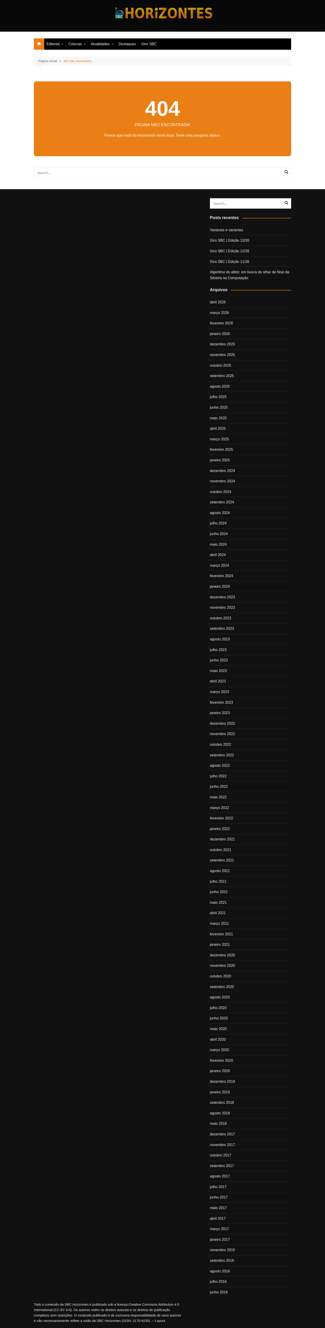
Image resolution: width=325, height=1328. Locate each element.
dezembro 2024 (222, 471)
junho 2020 (219, 1018)
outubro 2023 (220, 618)
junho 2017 (219, 1197)
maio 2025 (218, 418)
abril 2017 (218, 1218)
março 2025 (219, 439)
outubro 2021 (220, 850)
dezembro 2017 (222, 1134)
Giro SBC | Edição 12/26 (229, 251)
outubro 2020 (220, 976)
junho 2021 (219, 892)
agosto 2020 (220, 997)
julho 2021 (218, 881)
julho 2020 (218, 1008)
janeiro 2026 (220, 334)
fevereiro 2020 (221, 1060)
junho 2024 (219, 534)
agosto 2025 (220, 386)
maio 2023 (218, 671)
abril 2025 (218, 428)
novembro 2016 (222, 1250)
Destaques (127, 44)
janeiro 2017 (220, 1239)
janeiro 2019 (220, 1092)
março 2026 (219, 313)
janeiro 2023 (220, 713)
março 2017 (219, 1229)
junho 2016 (219, 1292)
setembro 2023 (222, 628)
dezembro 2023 (222, 597)
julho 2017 (218, 1187)
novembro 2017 (222, 1145)
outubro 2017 (220, 1155)
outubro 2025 (220, 365)
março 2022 (219, 808)
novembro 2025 (222, 355)
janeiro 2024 (220, 586)
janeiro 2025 (220, 460)
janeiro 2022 (220, 829)
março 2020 (219, 1050)
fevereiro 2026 (221, 323)
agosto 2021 (220, 871)
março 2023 (219, 692)
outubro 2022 (220, 744)
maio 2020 (218, 1029)
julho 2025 (218, 397)
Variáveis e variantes (226, 230)
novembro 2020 (222, 965)
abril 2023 (218, 681)
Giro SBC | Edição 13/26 (229, 240)
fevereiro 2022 (221, 818)
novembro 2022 (222, 734)
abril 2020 (218, 1039)
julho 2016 (218, 1281)
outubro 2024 (220, 492)
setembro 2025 (222, 376)
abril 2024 (218, 555)
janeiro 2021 (220, 944)
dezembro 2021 (222, 839)
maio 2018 (218, 1123)
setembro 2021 (222, 860)
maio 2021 (218, 902)
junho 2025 (219, 407)
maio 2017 (218, 1208)
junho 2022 (219, 786)
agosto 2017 (220, 1176)
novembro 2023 (222, 607)
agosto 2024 (220, 513)
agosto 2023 (220, 639)
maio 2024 (218, 544)
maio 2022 (218, 797)
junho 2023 (219, 660)
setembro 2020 (222, 987)
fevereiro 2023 (221, 702)
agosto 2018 (220, 1113)
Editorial (53, 44)
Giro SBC (149, 44)
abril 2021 (218, 913)
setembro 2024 (222, 502)
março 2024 (219, 565)
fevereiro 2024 (221, 576)
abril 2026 (218, 302)
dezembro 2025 (222, 344)
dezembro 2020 (222, 955)
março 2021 (219, 923)
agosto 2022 (220, 765)
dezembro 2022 (222, 723)
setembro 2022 (222, 755)
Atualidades (100, 44)
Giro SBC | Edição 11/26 (229, 262)
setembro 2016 (222, 1260)
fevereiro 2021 (221, 934)
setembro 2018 (222, 1102)
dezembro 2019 (222, 1081)
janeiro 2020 (220, 1071)
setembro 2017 (222, 1166)
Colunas (75, 44)
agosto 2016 (220, 1271)
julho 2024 (218, 523)
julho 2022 (218, 776)
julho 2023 (218, 650)
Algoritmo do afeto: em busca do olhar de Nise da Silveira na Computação (249, 275)
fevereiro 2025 (221, 449)
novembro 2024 (222, 481)
